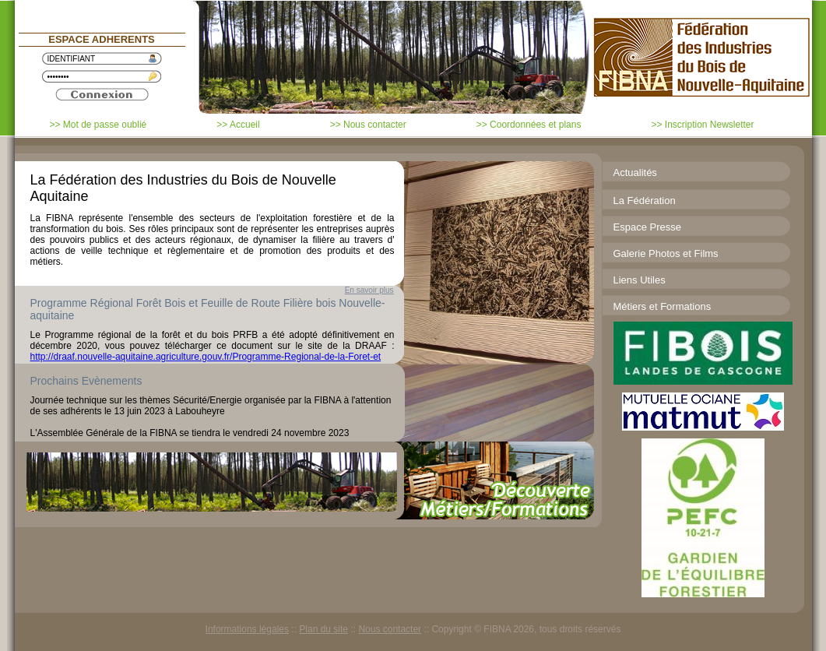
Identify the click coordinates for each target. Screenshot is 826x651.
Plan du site (323, 629)
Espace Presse (647, 227)
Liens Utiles (639, 280)
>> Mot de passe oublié (98, 124)
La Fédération (644, 200)
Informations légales (247, 629)
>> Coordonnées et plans (529, 124)
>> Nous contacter (368, 124)
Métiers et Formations (662, 306)
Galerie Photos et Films (666, 253)
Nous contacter (389, 629)
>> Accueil (237, 124)
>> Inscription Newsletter (702, 124)
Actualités (635, 172)
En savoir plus (369, 290)
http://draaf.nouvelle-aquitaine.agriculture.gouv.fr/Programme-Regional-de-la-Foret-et (205, 356)
